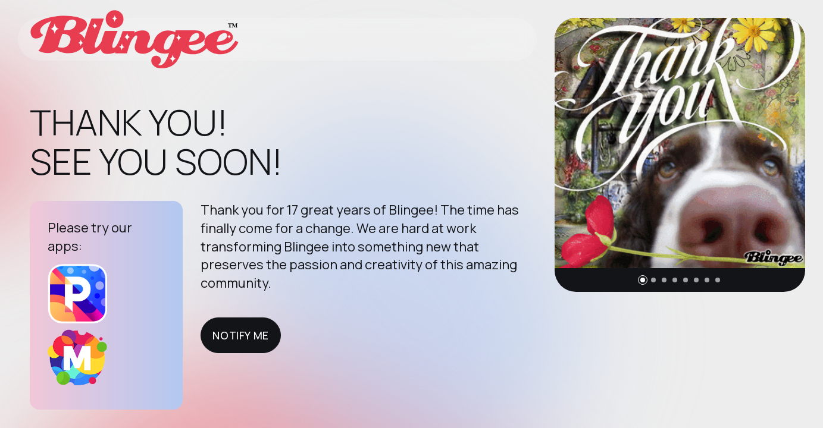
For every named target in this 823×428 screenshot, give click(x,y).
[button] (642, 280)
